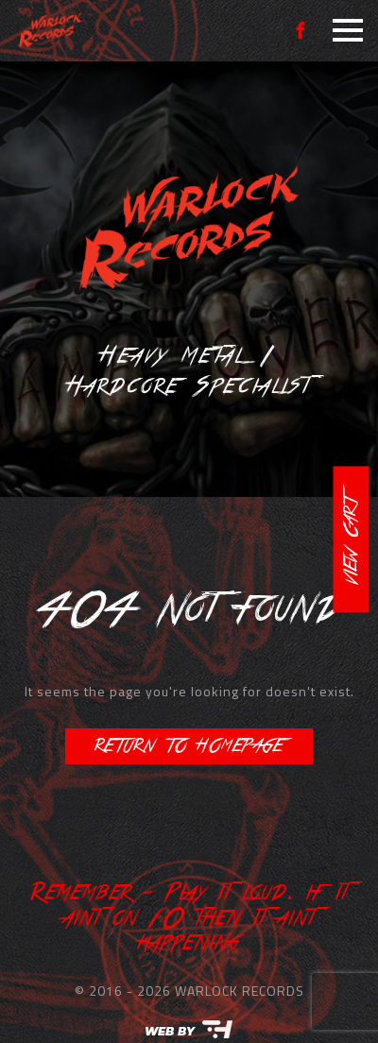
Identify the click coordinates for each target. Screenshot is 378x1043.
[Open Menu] (348, 30)
